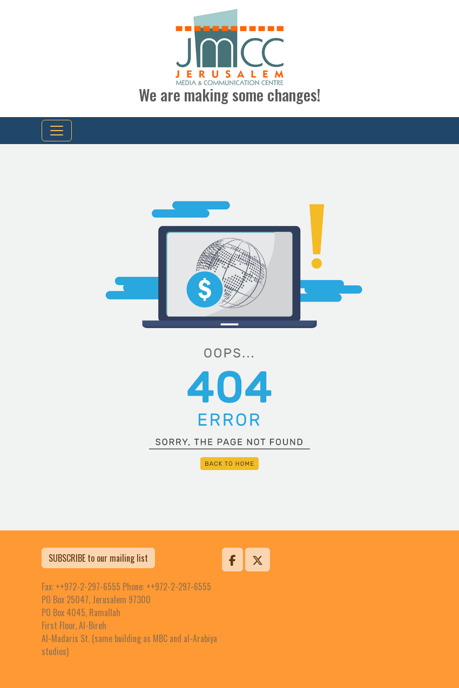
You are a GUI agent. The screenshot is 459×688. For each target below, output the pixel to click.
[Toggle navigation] (57, 130)
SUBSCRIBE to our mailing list (98, 557)
